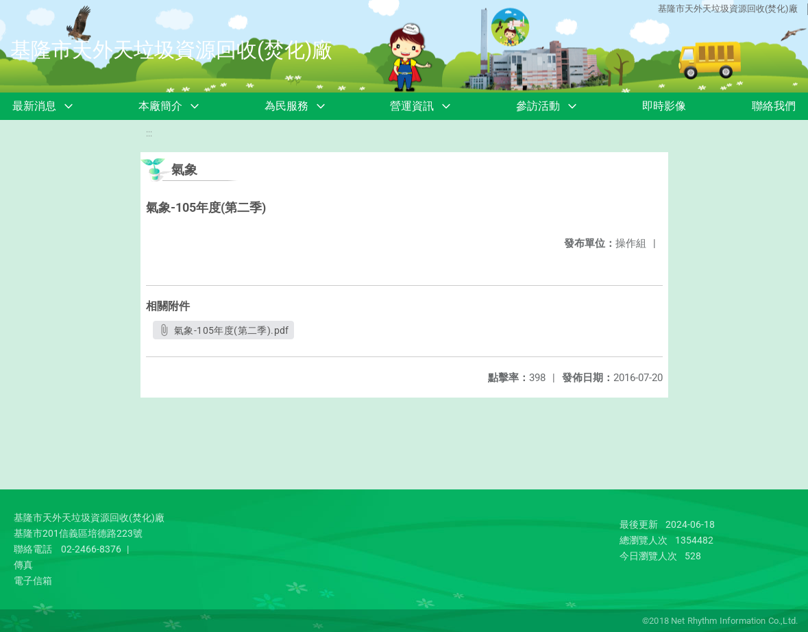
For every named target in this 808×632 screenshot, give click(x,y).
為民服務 (286, 105)
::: (149, 133)
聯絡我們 (774, 105)
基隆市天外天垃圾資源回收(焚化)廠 (728, 8)
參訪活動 (538, 105)
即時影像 (664, 105)
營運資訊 (412, 105)
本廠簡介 (160, 105)
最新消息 (34, 105)
